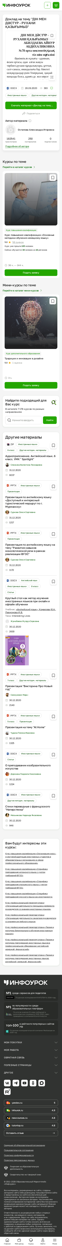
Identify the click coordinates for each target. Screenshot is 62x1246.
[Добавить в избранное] (52, 35)
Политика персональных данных (19, 1160)
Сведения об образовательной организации (24, 1145)
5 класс (11, 721)
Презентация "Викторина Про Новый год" (28, 687)
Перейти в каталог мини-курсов (22, 290)
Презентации (13, 491)
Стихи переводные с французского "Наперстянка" (27, 808)
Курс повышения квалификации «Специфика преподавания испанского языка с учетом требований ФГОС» (26, 872)
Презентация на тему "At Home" (25, 727)
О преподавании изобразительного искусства (28, 767)
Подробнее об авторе (17, 146)
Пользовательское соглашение (19, 1150)
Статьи (10, 592)
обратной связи (11, 1233)
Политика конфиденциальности (19, 1155)
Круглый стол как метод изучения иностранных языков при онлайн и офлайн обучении (27, 601)
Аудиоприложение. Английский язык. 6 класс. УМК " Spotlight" (30, 457)
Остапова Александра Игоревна (36, 129)
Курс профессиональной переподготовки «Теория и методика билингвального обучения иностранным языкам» (29, 930)
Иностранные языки (16, 95)
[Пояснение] (29, 120)
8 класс (34, 586)
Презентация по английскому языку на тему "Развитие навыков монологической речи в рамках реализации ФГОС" (30, 549)
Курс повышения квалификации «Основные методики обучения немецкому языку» (29, 236)
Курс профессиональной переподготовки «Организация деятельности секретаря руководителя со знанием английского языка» (30, 918)
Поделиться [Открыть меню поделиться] (31, 113)
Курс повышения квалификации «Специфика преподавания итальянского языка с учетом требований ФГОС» (26, 884)
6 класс (11, 450)
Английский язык (29, 580)
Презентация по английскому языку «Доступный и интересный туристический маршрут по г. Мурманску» (28, 501)
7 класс (10, 680)
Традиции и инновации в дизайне (24, 358)
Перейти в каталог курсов (19, 167)
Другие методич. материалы (45, 95)
